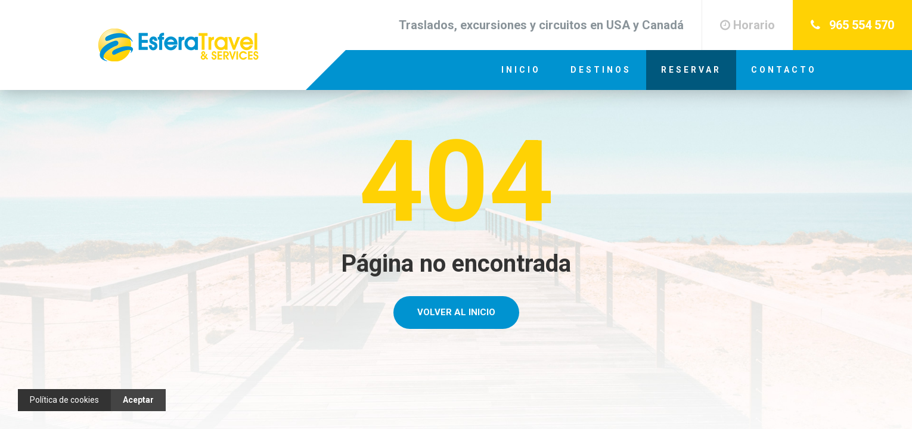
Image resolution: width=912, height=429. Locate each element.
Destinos (600, 69)
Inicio (521, 69)
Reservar (691, 69)
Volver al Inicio (456, 312)
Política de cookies (64, 400)
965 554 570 (852, 25)
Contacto (784, 69)
